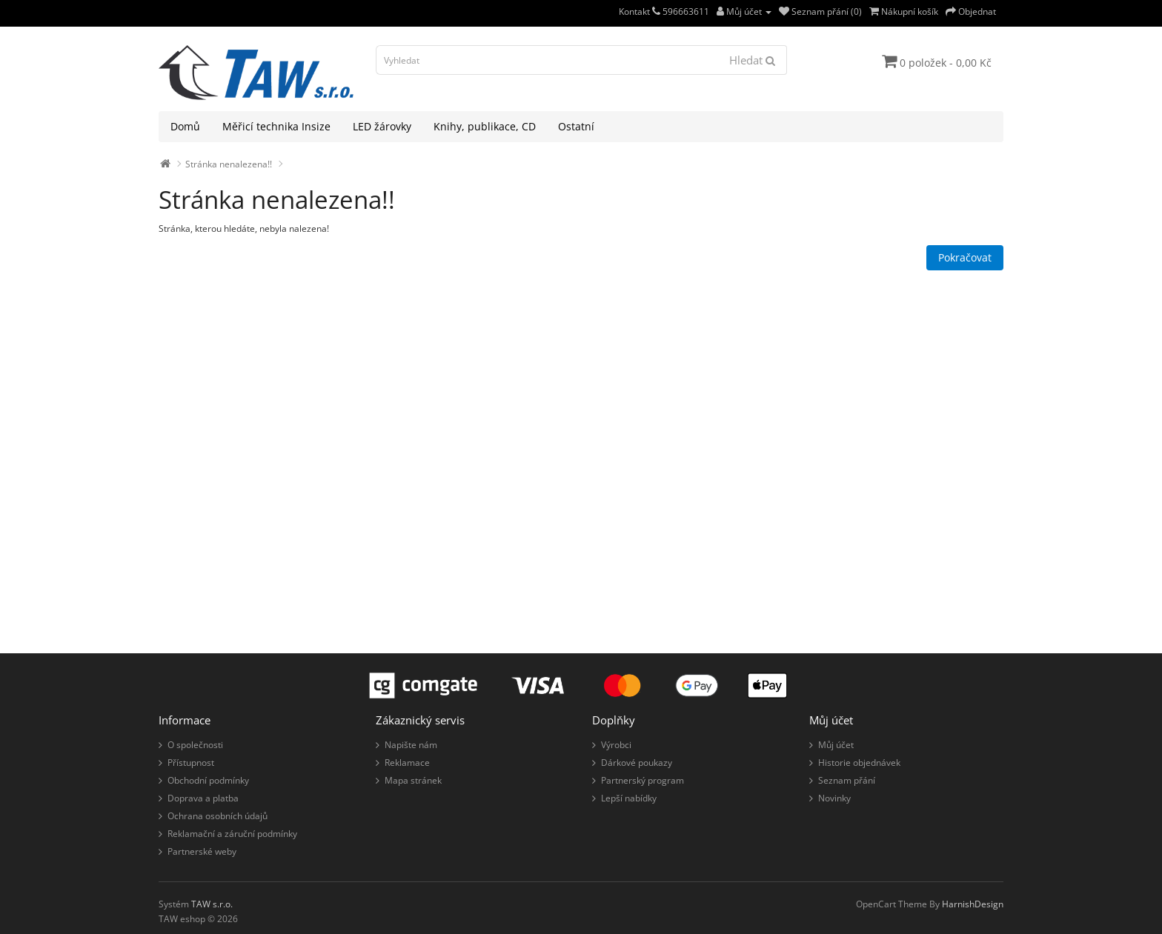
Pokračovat (965, 257)
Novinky (834, 798)
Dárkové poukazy (636, 762)
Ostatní (576, 126)
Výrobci (616, 744)
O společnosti (195, 744)
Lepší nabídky (629, 798)
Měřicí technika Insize (276, 126)
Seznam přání (846, 780)
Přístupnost (190, 762)
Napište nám (411, 744)
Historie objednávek (859, 762)
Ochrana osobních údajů (217, 816)
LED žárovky (382, 126)
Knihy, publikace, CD (485, 126)
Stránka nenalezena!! (228, 164)
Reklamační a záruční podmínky (232, 833)
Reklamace (407, 762)
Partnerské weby (201, 851)
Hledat (752, 60)
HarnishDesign (972, 904)
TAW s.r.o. (212, 904)
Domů (185, 126)
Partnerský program (642, 780)
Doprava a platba (203, 798)
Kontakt (639, 11)
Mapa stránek (413, 780)
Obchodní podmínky (208, 780)
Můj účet (836, 744)
